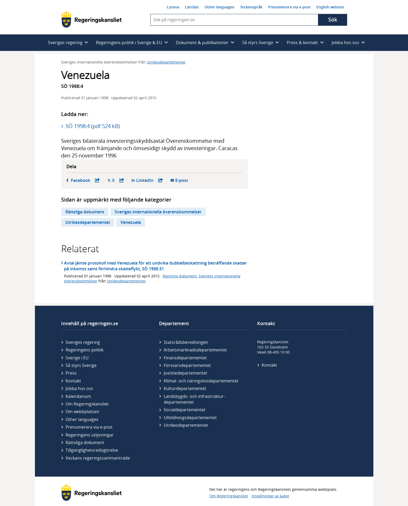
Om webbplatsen (82, 411)
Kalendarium (78, 396)
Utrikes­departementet (186, 425)
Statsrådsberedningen (186, 342)
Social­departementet (184, 410)
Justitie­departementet (185, 373)
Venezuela (130, 222)
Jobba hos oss (79, 388)
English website (330, 6)
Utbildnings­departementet (190, 417)
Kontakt (73, 381)
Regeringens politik (84, 350)
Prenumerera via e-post (289, 6)
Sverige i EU (77, 358)
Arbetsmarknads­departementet (195, 350)
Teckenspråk (251, 6)
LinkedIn (149, 180)
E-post (181, 180)
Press (71, 373)
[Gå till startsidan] (91, 19)
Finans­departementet (185, 358)
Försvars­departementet (187, 365)
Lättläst (192, 6)
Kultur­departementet (185, 388)
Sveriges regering (83, 342)
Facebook (85, 180)
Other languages (219, 6)
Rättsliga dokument (84, 212)
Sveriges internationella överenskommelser (158, 212)
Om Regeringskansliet (87, 404)
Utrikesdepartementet (166, 62)
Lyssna (173, 6)
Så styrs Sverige (81, 365)
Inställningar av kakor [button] (270, 495)
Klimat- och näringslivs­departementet (201, 381)
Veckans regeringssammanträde (98, 458)
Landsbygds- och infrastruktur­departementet (194, 399)
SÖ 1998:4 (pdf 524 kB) (93, 126)
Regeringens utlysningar (90, 435)
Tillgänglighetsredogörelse (92, 450)
